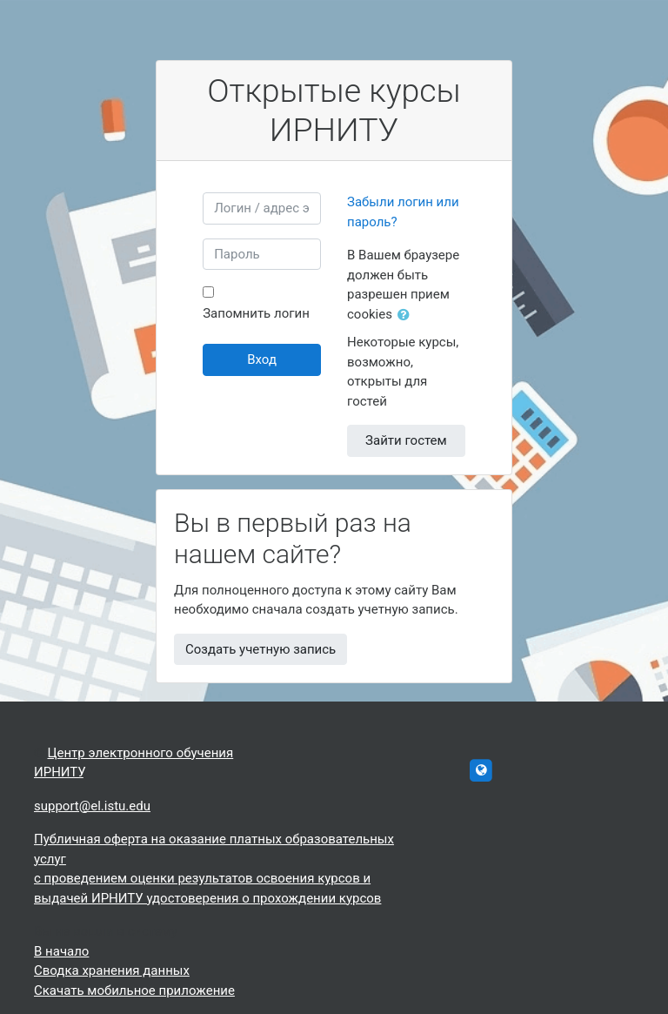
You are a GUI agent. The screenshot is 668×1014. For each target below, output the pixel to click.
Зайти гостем (406, 440)
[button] (407, 315)
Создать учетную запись (260, 649)
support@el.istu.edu (92, 806)
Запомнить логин (256, 313)
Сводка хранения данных (112, 970)
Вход (262, 359)
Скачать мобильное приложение (134, 990)
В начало (61, 951)
